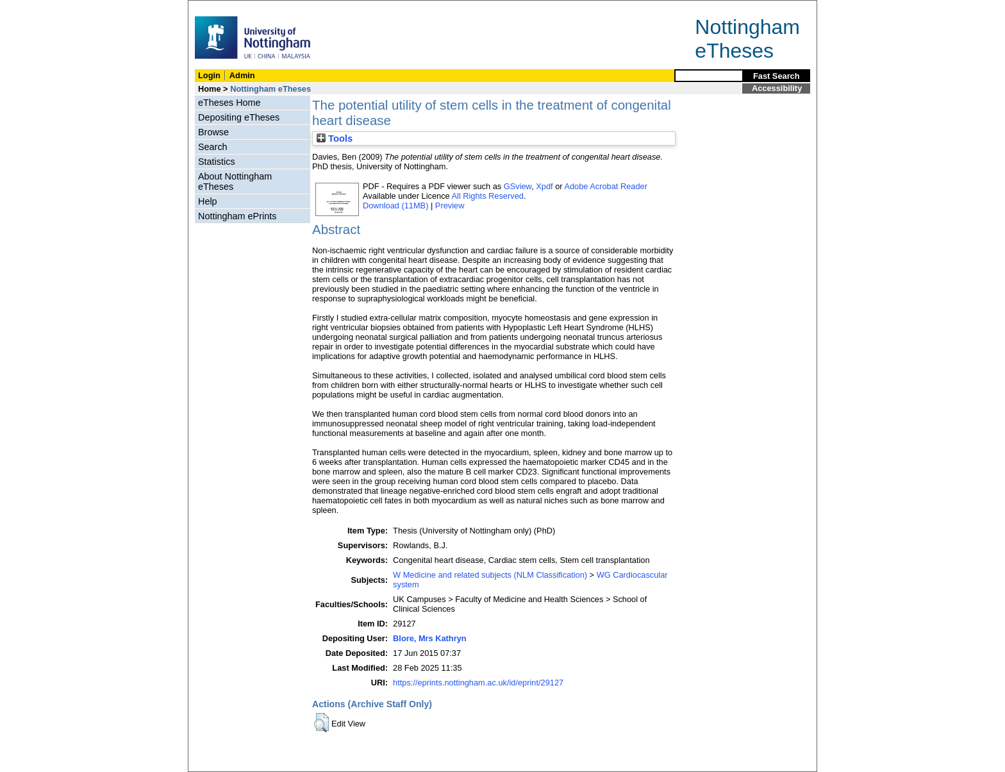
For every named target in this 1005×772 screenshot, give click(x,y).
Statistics (216, 161)
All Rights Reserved (488, 196)
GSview (517, 186)
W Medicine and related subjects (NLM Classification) (490, 575)
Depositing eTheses (238, 117)
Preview (450, 205)
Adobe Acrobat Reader (605, 186)
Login (209, 75)
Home (209, 89)
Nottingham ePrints (237, 216)
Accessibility (777, 88)
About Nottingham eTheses (235, 181)
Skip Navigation (216, 7)
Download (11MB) (395, 205)
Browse (213, 132)
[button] (321, 722)
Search (213, 147)
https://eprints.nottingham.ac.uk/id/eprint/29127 (478, 682)
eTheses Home (229, 102)
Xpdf (544, 186)
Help (207, 201)
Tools (335, 138)
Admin (242, 75)
